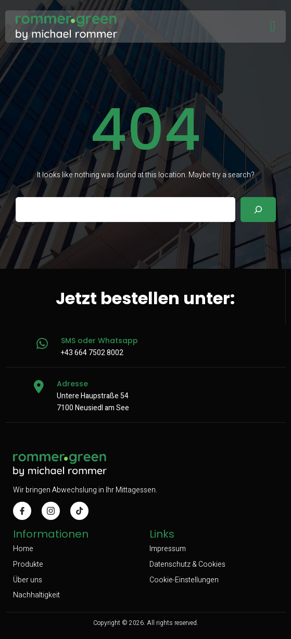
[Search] (258, 209)
